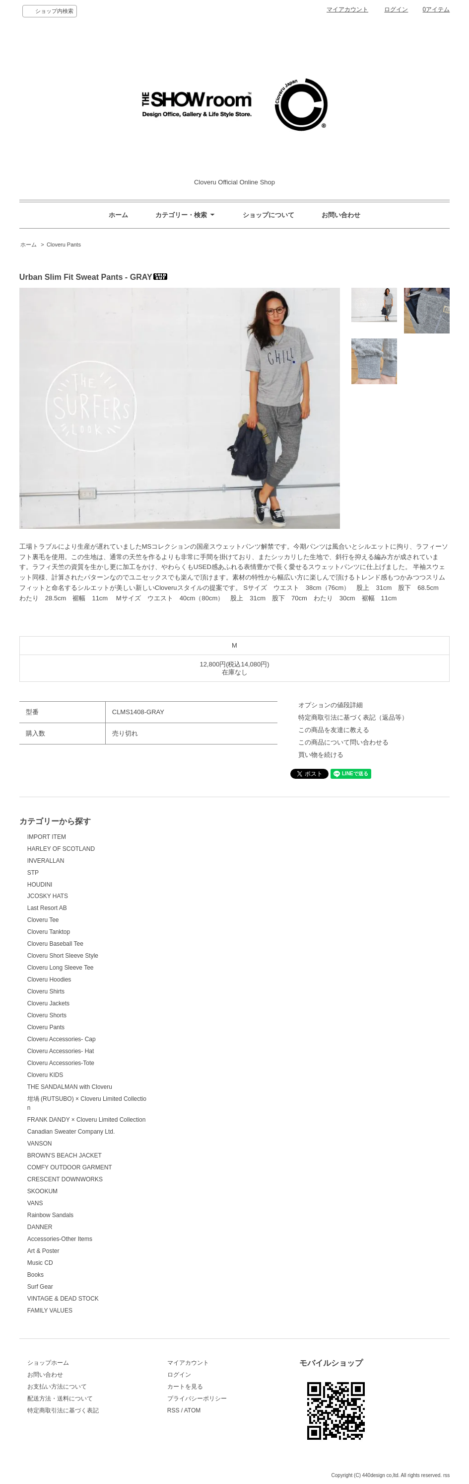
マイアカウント (347, 9)
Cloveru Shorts (47, 1015)
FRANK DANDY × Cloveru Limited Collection (86, 1119)
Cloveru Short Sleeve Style (62, 955)
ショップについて (268, 215)
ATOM (192, 1410)
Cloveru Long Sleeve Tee (60, 967)
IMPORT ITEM (46, 836)
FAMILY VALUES (49, 1310)
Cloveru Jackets (48, 1003)
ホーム (118, 215)
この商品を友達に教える (333, 730)
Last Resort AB (47, 908)
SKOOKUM (42, 1191)
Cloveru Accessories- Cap (61, 1039)
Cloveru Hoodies (49, 979)
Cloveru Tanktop (48, 931)
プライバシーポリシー (197, 1398)
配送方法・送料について (60, 1398)
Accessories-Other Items (59, 1239)
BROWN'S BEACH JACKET (64, 1155)
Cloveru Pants (64, 244)
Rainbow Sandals (50, 1215)
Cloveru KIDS (45, 1075)
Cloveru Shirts (46, 991)
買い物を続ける (320, 754)
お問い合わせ (341, 215)
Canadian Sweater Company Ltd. (71, 1131)
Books (35, 1274)
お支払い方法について (57, 1386)
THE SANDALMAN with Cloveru (69, 1086)
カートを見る (185, 1386)
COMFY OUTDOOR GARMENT (69, 1167)
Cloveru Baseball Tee (55, 943)
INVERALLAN (46, 860)
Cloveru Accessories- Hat (60, 1051)
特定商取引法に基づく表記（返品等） (353, 717)
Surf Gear (40, 1286)
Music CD (40, 1262)
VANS (35, 1203)
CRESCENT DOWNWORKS (65, 1179)
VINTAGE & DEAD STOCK (63, 1298)
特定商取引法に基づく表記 (63, 1410)
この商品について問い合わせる (343, 742)
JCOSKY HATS (47, 896)
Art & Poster (43, 1250)
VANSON (39, 1143)
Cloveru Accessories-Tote (60, 1063)
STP (33, 872)
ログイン (396, 9)
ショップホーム (48, 1362)
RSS (173, 1410)
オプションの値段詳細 (330, 705)
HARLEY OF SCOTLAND (61, 848)
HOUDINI (40, 884)
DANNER (40, 1227)
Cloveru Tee (43, 919)
